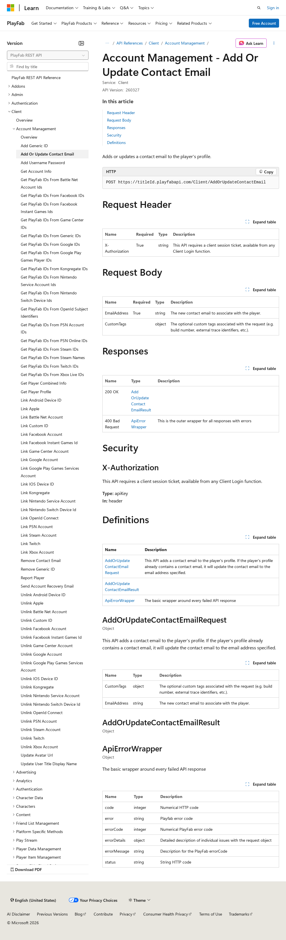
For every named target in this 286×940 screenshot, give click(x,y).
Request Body (119, 120)
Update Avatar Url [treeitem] (37, 755)
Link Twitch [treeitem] (30, 543)
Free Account (264, 23)
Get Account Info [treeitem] (36, 171)
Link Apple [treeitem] (30, 408)
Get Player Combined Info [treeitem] (43, 383)
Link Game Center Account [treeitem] (45, 451)
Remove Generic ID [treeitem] (38, 569)
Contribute (103, 914)
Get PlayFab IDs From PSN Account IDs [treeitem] (52, 328)
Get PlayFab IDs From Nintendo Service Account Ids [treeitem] (49, 280)
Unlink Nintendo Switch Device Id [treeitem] (50, 704)
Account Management (185, 43)
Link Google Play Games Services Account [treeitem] (50, 471)
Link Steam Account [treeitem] (39, 535)
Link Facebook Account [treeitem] (41, 434)
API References (129, 43)
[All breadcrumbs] (107, 43)
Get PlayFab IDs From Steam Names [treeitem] (53, 357)
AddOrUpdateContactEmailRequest (117, 566)
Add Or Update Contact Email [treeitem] (47, 154)
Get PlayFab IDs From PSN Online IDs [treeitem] (54, 340)
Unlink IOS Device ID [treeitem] (39, 678)
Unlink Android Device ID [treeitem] (43, 594)
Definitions (116, 142)
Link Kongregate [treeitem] (35, 492)
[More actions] (274, 43)
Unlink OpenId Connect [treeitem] (42, 712)
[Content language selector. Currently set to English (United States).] (33, 900)
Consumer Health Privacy (165, 914)
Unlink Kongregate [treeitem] (37, 687)
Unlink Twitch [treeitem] (32, 738)
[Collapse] (81, 43)
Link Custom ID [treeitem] (34, 425)
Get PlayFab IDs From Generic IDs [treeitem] (51, 235)
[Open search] (259, 8)
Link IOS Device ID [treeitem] (37, 484)
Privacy (126, 914)
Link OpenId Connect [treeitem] (40, 518)
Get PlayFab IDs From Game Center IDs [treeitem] (52, 223)
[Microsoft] (10, 7)
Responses (116, 127)
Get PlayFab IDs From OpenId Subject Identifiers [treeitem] (54, 312)
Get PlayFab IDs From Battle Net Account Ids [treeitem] (49, 183)
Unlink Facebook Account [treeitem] (43, 628)
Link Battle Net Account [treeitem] (42, 417)
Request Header (121, 112)
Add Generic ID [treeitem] (34, 145)
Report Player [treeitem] (32, 577)
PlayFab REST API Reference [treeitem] (36, 77)
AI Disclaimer (18, 914)
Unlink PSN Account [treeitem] (39, 721)
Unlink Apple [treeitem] (32, 603)
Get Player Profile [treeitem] (36, 391)
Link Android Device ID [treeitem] (41, 400)
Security (114, 135)
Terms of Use (210, 914)
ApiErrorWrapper (120, 600)
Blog (78, 914)
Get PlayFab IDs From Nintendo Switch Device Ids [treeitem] (49, 296)
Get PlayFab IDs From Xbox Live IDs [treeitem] (52, 374)
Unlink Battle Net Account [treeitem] (44, 611)
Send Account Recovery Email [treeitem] (47, 586)
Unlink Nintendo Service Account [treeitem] (50, 695)
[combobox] (48, 55)
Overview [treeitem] (24, 120)
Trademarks (239, 914)
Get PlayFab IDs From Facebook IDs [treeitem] (52, 195)
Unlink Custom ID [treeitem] (36, 620)
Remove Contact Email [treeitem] (41, 560)
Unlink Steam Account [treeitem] (41, 729)
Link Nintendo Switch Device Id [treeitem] (48, 509)
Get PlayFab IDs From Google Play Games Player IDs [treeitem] (51, 256)
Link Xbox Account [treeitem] (37, 552)
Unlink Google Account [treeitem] (41, 654)
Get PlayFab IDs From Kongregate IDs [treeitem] (54, 268)
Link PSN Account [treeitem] (37, 526)
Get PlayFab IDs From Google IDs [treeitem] (50, 244)
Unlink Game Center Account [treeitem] (47, 645)
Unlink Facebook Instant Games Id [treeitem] (51, 637)
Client (154, 43)
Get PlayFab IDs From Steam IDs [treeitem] (49, 349)
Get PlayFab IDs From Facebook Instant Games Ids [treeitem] (49, 207)
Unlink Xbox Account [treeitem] (39, 746)
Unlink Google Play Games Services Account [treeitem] (52, 666)
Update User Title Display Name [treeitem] (49, 763)
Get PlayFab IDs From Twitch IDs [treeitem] (49, 366)
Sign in (273, 7)
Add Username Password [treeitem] (43, 162)
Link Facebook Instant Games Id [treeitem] (49, 442)
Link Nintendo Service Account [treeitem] (48, 501)
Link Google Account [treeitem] (39, 459)
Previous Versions (52, 914)
